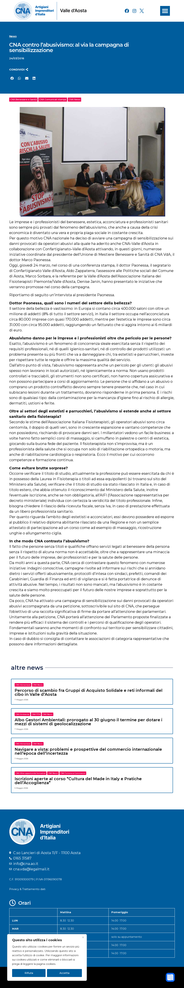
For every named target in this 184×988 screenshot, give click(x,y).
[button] (165, 11)
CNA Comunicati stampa (52, 99)
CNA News (74, 99)
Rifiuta (29, 973)
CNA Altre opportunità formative (31, 773)
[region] (47, 957)
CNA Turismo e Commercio (72, 773)
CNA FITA (36, 714)
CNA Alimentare (23, 685)
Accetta (64, 973)
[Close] (83, 937)
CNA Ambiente (22, 714)
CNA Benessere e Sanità (23, 99)
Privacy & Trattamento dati (27, 889)
